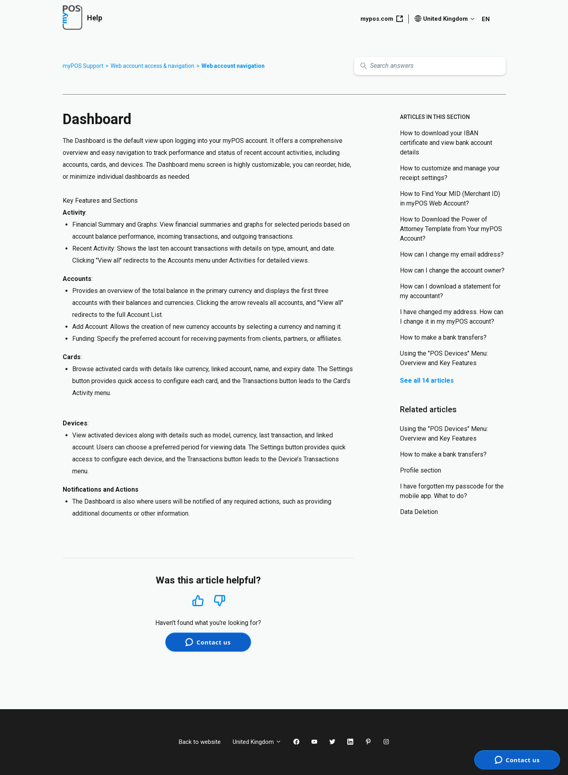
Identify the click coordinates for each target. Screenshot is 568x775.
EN (486, 19)
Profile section (420, 470)
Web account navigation (233, 66)
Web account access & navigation (152, 66)
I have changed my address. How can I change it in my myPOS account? (451, 316)
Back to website (200, 741)
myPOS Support (83, 66)
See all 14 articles (427, 380)
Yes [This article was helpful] (198, 600)
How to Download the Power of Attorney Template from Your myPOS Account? (451, 228)
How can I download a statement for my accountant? (450, 291)
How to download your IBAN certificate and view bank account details (446, 142)
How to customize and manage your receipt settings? (450, 173)
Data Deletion (419, 512)
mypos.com (381, 18)
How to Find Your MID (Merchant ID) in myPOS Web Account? (450, 198)
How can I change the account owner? (452, 270)
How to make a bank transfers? (443, 337)
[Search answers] (430, 66)
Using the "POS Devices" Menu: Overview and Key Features (444, 358)
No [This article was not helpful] (220, 601)
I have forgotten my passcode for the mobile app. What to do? (452, 491)
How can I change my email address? (452, 254)
